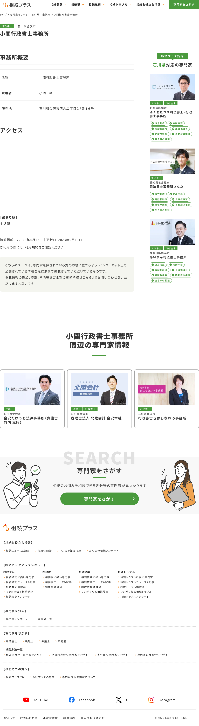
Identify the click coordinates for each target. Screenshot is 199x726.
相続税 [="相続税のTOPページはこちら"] (75, 4)
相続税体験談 (52, 587)
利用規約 (31, 247)
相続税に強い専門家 (57, 577)
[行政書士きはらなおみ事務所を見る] (167, 399)
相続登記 (9, 572)
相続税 (47, 572)
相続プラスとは (14, 677)
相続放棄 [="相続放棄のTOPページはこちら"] (95, 4)
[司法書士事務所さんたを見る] (172, 180)
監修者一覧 (43, 619)
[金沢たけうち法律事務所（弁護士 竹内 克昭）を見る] (32, 399)
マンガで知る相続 (69, 550)
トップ (3, 14)
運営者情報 (50, 717)
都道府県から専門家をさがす (22, 654)
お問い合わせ (29, 717)
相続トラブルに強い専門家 (135, 577)
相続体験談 (43, 550)
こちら (87, 277)
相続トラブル (126, 572)
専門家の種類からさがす (151, 654)
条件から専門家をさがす (111, 654)
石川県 (35, 14)
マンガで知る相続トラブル (135, 591)
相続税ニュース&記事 (57, 582)
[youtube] (35, 700)
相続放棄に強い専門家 (94, 577)
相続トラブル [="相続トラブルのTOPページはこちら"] (118, 4)
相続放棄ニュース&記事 (95, 582)
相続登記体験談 (14, 587)
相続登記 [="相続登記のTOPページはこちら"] (56, 4)
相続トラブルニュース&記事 (136, 582)
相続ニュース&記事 (16, 550)
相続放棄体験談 (90, 587)
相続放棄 (84, 572)
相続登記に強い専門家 (18, 577)
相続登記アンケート (16, 596)
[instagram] (162, 700)
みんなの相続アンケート (102, 550)
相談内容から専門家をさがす (68, 654)
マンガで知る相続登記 (18, 591)
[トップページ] (17, 5)
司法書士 (10, 641)
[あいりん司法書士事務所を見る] (172, 251)
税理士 (28, 641)
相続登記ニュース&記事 (19, 582)
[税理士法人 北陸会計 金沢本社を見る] (99, 399)
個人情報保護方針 (92, 717)
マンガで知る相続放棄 (94, 591)
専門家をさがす (184, 4)
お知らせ (9, 717)
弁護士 (44, 641)
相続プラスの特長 (42, 677)
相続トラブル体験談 (131, 587)
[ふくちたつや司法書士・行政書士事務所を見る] (172, 108)
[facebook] (82, 700)
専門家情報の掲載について (78, 677)
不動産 (60, 641)
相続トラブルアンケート (133, 596)
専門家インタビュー (16, 619)
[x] (122, 700)
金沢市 (46, 14)
